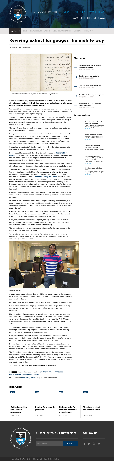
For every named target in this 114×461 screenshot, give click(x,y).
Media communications (62, 31)
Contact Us (88, 31)
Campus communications (40, 31)
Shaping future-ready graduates (89, 76)
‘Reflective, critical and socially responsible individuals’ (93, 122)
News (25, 31)
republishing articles (28, 378)
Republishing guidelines (51, 459)
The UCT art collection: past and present (91, 95)
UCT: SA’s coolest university (92, 145)
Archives (77, 31)
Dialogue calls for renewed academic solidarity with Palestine (94, 157)
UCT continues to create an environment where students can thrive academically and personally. (94, 148)
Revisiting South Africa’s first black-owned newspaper (90, 104)
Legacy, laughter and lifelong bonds (90, 85)
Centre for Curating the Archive (45, 177)
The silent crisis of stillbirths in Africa (93, 168)
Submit (70, 443)
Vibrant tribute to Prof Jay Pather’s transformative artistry (90, 66)
